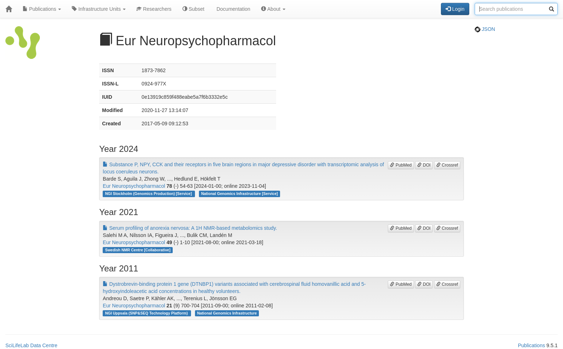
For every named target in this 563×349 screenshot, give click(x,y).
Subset (193, 9)
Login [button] (455, 9)
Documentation (232, 9)
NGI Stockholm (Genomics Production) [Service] (149, 193)
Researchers (153, 9)
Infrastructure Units (99, 9)
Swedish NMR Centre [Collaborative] (138, 250)
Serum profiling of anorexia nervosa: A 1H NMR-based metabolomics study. (190, 228)
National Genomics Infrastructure (227, 313)
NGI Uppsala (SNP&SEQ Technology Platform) (147, 313)
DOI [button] (424, 165)
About (273, 9)
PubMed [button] (400, 165)
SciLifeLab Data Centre (31, 345)
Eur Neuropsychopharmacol (134, 186)
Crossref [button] (447, 165)
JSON (485, 29)
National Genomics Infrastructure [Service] (239, 193)
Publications (42, 9)
